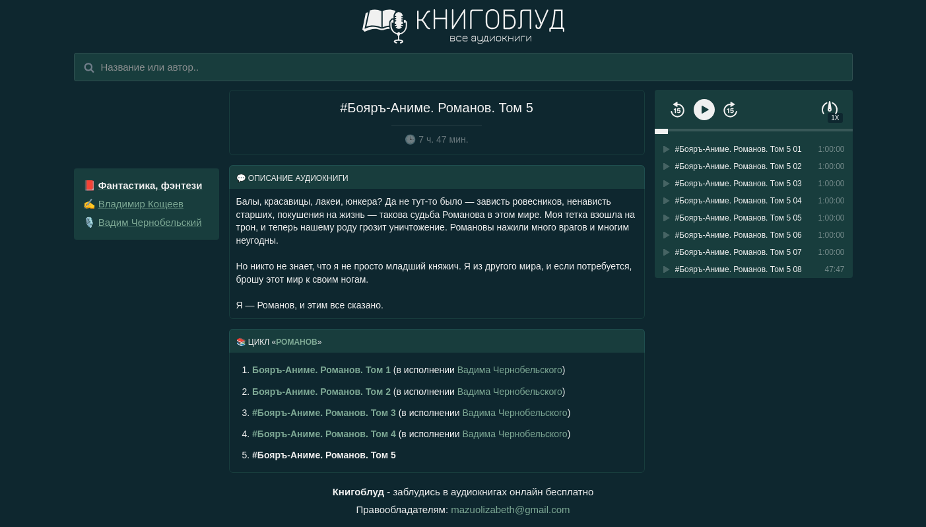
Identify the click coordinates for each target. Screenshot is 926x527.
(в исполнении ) (404, 370)
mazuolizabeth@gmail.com (510, 509)
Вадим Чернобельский (150, 222)
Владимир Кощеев (140, 203)
